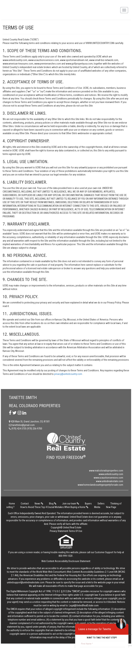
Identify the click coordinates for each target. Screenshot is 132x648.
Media (97, 507)
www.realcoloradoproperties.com (106, 470)
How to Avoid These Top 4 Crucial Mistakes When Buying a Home (54, 507)
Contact (25, 503)
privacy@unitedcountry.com (68, 374)
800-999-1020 (65, 555)
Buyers (88, 503)
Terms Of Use (75, 531)
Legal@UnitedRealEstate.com (84, 605)
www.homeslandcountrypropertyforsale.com (100, 484)
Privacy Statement (59, 531)
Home (12, 503)
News (39, 503)
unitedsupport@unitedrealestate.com (25, 582)
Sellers (101, 503)
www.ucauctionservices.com (108, 477)
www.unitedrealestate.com (109, 481)
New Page (111, 507)
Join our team (70, 503)
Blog (52, 503)
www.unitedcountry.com (111, 474)
